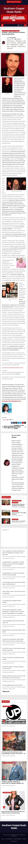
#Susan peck (10, 48)
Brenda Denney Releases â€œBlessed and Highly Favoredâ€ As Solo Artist (19, 506)
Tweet (4, 419)
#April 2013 (18, 39)
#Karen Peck (13, 42)
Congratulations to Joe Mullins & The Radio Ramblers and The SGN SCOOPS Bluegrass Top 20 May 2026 (13, 563)
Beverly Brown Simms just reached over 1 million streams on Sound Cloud (13, 812)
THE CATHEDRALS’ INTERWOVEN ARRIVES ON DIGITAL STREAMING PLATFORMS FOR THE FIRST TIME (13, 552)
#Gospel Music (19, 41)
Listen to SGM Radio (17, 838)
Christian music (21, 17)
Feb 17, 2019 (14, 515)
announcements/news (17, 500)
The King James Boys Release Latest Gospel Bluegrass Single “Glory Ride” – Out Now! (14, 753)
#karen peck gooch (14, 44)
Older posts (5, 691)
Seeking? (25, 838)
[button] (21, 25)
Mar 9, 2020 (14, 507)
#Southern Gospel (21, 46)
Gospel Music (6, 17)
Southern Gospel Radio (20, 18)
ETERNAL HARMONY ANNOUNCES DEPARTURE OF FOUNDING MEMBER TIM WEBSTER (12, 783)
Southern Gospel (13, 17)
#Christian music (10, 41)
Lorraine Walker (12, 37)
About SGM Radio (8, 838)
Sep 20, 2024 (6, 755)
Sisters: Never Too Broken (18, 521)
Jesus (14, 20)
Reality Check (14, 841)
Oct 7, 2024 (6, 726)
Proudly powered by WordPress (10, 834)
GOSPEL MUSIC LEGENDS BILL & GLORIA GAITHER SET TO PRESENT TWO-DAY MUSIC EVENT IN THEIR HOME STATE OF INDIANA (13, 611)
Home (3, 838)
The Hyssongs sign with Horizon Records (12, 685)
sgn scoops (12, 18)
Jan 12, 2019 (14, 522)
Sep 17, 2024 (6, 815)
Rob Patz (20, 515)
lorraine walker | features (14, 30)
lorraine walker (5, 18)
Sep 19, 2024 (6, 785)
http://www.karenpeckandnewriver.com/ (12, 367)
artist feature (5, 30)
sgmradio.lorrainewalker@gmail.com (11, 401)
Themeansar (14, 836)
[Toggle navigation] (18, 25)
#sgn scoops (13, 46)
